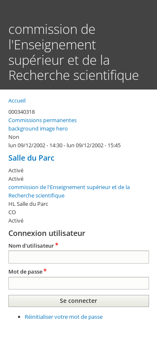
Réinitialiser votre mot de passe (64, 316)
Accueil (17, 100)
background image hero (38, 128)
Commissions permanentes (42, 120)
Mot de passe (25, 271)
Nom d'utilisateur (31, 245)
